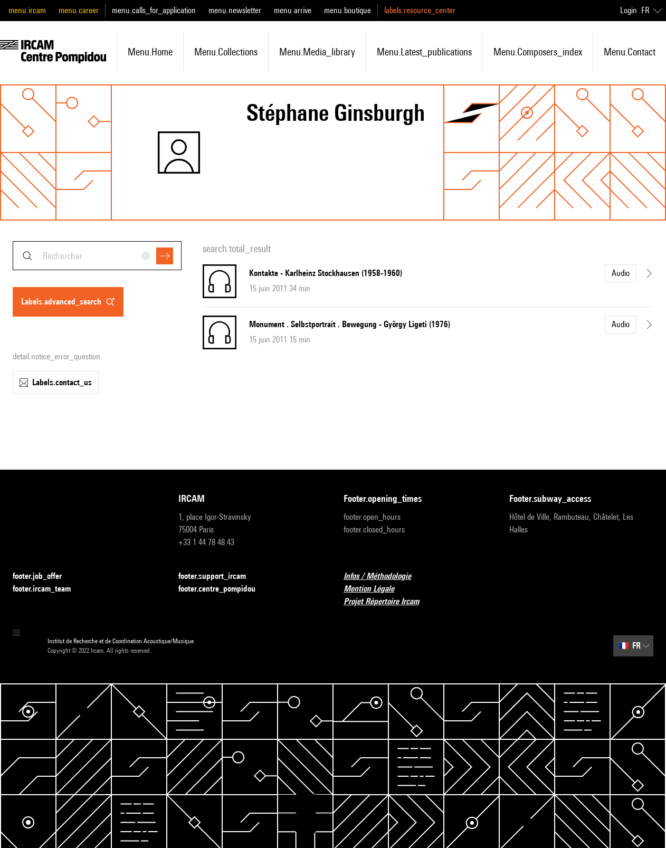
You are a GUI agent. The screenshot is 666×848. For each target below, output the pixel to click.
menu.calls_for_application (154, 10)
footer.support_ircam (218, 576)
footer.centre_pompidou (223, 589)
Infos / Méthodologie (384, 576)
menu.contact (629, 52)
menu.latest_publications (424, 52)
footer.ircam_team (48, 589)
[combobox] (97, 255)
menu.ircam (27, 10)
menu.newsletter (234, 10)
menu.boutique (347, 10)
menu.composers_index (537, 52)
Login (628, 10)
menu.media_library (317, 52)
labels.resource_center (419, 10)
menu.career (79, 10)
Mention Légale (375, 589)
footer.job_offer (43, 576)
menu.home (150, 52)
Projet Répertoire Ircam (388, 601)
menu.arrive (292, 10)
